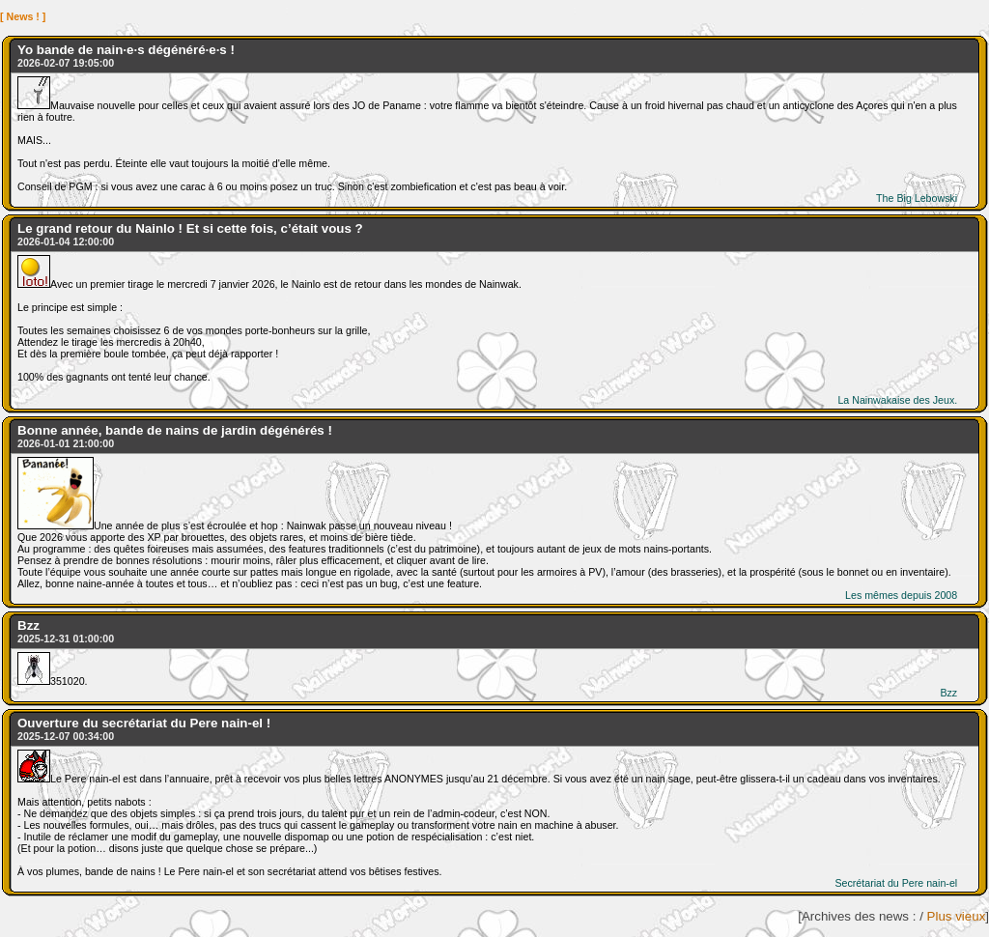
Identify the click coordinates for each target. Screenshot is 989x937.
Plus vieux (956, 916)
